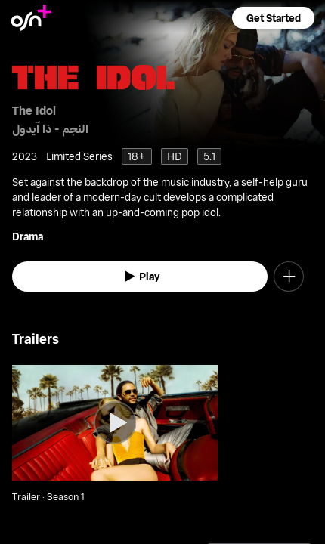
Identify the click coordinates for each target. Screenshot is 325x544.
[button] (273, 18)
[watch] (140, 276)
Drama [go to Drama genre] (27, 236)
